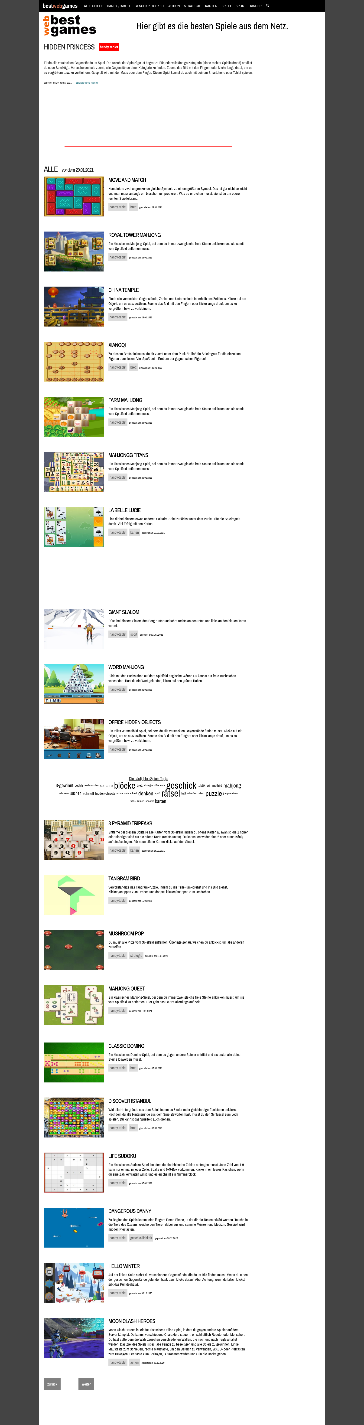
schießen (191, 793)
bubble (79, 785)
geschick (181, 785)
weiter (86, 1384)
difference (159, 785)
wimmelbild (214, 785)
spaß (157, 793)
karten (160, 801)
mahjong (232, 785)
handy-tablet (109, 46)
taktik (201, 785)
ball (183, 793)
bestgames (60, 5)
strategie (148, 785)
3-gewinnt (64, 785)
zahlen (140, 801)
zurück (52, 1384)
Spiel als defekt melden (87, 82)
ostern (201, 793)
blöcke (124, 785)
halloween (64, 793)
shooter (150, 801)
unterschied (130, 793)
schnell (88, 793)
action (120, 793)
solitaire (106, 785)
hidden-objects (105, 793)
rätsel (170, 793)
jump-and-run (230, 793)
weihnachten (91, 785)
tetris (133, 801)
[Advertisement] (289, 122)
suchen (75, 793)
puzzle (213, 793)
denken (145, 793)
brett (140, 785)
